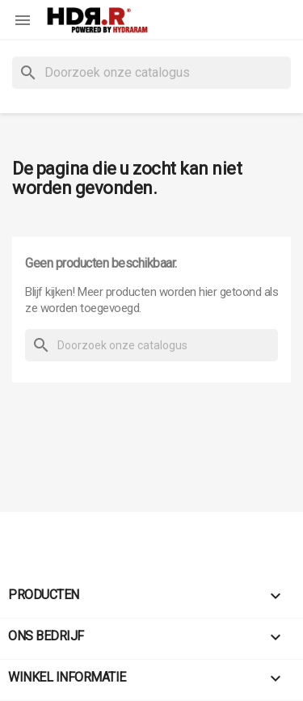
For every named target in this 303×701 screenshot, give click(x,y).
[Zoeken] (151, 73)
